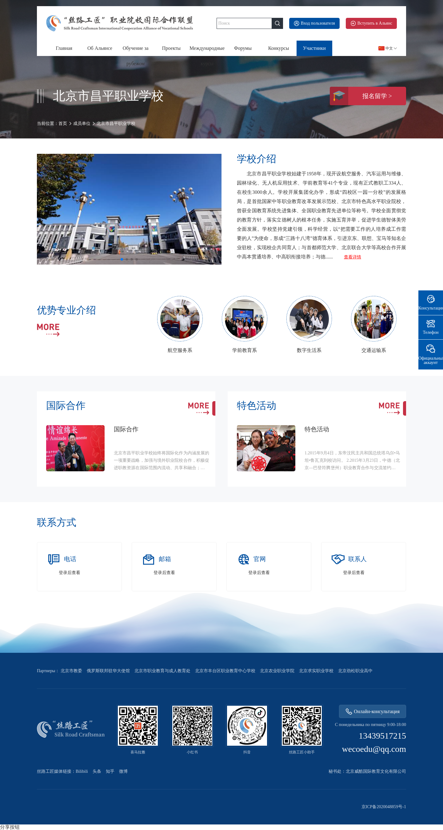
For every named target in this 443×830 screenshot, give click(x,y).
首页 (62, 123)
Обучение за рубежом (136, 51)
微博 (123, 771)
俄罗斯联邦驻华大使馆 (108, 671)
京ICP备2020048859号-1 (383, 807)
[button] (122, 259)
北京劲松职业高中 (355, 671)
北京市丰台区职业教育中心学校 (225, 671)
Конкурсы (278, 48)
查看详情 (352, 257)
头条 (97, 771)
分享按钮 (10, 827)
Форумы (243, 48)
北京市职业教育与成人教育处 (162, 671)
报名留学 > (361, 96)
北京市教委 (71, 671)
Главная (64, 48)
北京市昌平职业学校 (116, 124)
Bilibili (82, 771)
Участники (314, 48)
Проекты (171, 48)
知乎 (110, 771)
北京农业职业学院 (277, 671)
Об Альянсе (99, 48)
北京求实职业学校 (316, 671)
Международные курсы (207, 51)
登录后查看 (69, 573)
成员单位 (81, 123)
